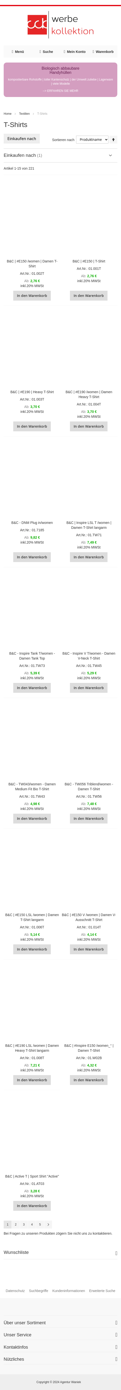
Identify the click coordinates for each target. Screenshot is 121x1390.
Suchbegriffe (38, 1291)
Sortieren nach (63, 140)
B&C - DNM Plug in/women (32, 523)
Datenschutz (15, 1291)
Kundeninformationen (68, 1291)
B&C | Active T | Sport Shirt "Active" (32, 1176)
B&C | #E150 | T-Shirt (89, 261)
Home (8, 113)
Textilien (24, 113)
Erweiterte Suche (102, 1291)
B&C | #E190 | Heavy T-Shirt (32, 392)
